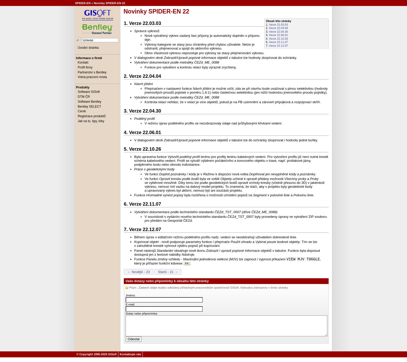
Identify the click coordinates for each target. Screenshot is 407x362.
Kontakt (83, 62)
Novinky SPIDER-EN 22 (109, 3)
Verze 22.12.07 (278, 45)
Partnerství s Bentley (92, 72)
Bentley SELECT (89, 106)
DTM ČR (84, 97)
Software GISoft (89, 92)
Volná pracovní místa (92, 77)
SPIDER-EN (83, 3)
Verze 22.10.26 (278, 38)
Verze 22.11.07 (278, 42)
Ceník (82, 111)
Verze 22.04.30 (278, 31)
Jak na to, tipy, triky (91, 121)
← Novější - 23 (138, 272)
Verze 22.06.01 (278, 35)
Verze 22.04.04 (278, 28)
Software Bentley (89, 101)
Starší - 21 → (168, 272)
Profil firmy (85, 67)
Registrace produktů (92, 116)
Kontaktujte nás (130, 358)
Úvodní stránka (88, 48)
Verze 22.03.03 (278, 24)
